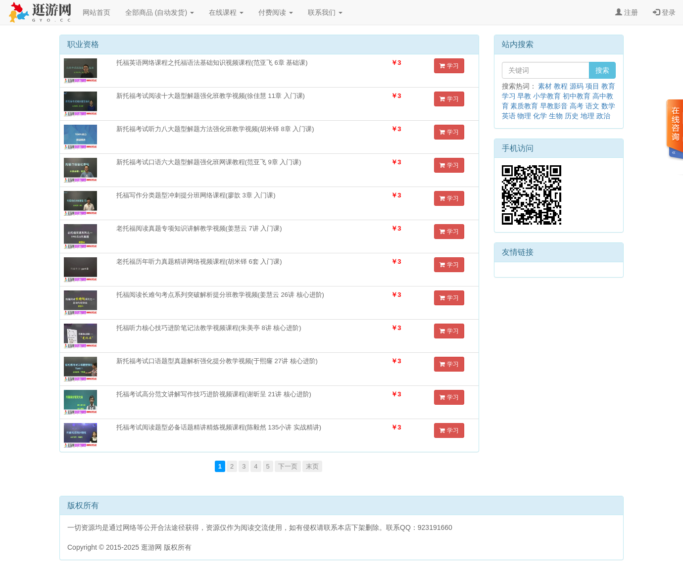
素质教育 (524, 106)
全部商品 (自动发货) (159, 12)
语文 (592, 106)
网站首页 (96, 12)
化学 (540, 116)
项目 (592, 86)
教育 (608, 86)
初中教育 (576, 96)
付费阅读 (275, 12)
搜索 (602, 70)
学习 (448, 65)
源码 (577, 86)
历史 (572, 116)
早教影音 (554, 106)
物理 (524, 116)
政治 (603, 116)
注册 (626, 12)
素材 (545, 86)
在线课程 (226, 12)
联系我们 (325, 12)
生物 (556, 116)
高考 (577, 106)
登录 (664, 12)
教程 (561, 86)
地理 (587, 116)
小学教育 (547, 96)
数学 (608, 106)
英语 (509, 116)
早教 (524, 96)
